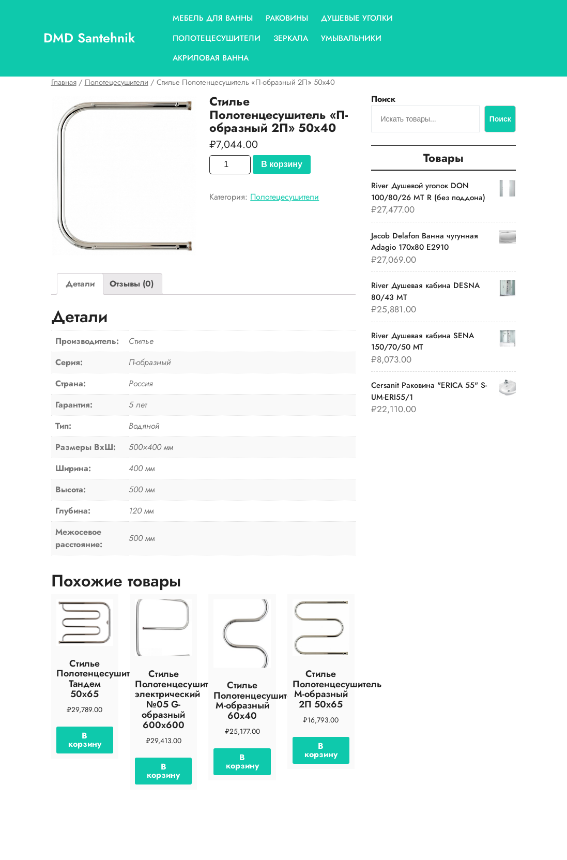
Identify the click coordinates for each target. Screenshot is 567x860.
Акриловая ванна (211, 58)
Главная (63, 82)
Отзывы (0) (132, 284)
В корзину (281, 164)
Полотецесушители (216, 38)
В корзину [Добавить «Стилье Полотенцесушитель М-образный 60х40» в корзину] (242, 761)
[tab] (80, 284)
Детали (80, 284)
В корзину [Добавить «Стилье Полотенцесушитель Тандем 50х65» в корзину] (84, 740)
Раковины (287, 18)
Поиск (383, 99)
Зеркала (290, 38)
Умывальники (351, 38)
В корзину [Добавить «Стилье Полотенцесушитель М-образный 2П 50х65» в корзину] (321, 750)
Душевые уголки (357, 18)
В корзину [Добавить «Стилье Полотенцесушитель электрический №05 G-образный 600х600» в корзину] (163, 771)
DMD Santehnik (89, 37)
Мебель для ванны (213, 18)
